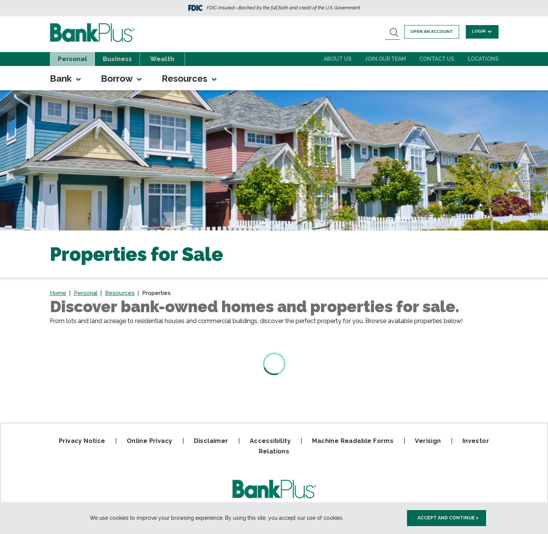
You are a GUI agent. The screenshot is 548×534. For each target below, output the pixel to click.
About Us (337, 59)
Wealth (162, 59)
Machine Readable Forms (352, 440)
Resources (190, 78)
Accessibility (270, 440)
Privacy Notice (82, 440)
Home (58, 293)
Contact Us (436, 59)
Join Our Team (385, 59)
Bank (66, 78)
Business (117, 59)
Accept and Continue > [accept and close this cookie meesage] (448, 518)
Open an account (434, 31)
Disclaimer (211, 440)
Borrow (122, 78)
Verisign (428, 440)
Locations (483, 59)
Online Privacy (150, 440)
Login (483, 31)
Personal (72, 59)
